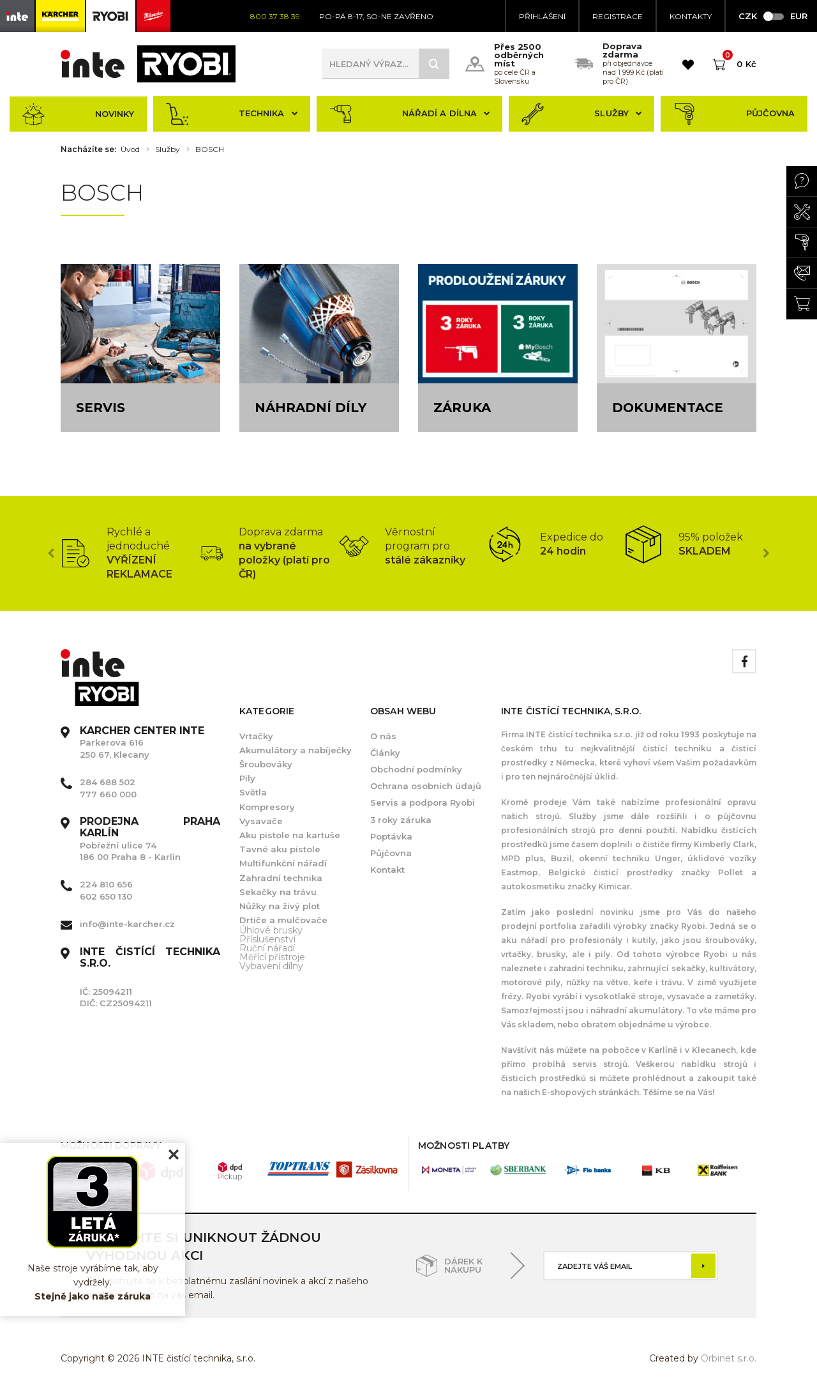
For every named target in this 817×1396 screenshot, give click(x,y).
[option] (130, 553)
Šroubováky (265, 764)
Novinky (78, 114)
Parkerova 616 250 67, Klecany (142, 742)
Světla (253, 792)
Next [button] (766, 553)
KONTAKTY (691, 16)
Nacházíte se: (88, 149)
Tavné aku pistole (279, 849)
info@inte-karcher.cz (127, 924)
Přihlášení (542, 16)
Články (385, 753)
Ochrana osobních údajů (425, 786)
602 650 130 (106, 896)
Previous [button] (51, 553)
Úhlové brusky (271, 930)
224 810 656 (106, 884)
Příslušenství (267, 939)
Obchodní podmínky (416, 769)
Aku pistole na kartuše (289, 835)
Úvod (130, 149)
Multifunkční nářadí (283, 863)
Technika (231, 114)
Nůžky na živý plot (279, 906)
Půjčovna (734, 114)
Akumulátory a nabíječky (295, 750)
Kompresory (267, 807)
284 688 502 (107, 782)
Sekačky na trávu (278, 892)
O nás (383, 736)
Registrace (617, 16)
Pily (247, 778)
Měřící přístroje (272, 957)
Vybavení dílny (271, 966)
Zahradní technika (280, 878)
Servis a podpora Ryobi (422, 802)
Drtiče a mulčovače (283, 920)
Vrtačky (256, 736)
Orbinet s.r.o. (728, 1358)
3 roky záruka (400, 820)
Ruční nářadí (267, 948)
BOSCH (209, 149)
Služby (581, 114)
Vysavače (261, 821)
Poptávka (391, 836)
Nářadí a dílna (409, 114)
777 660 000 (108, 794)
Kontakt (387, 869)
